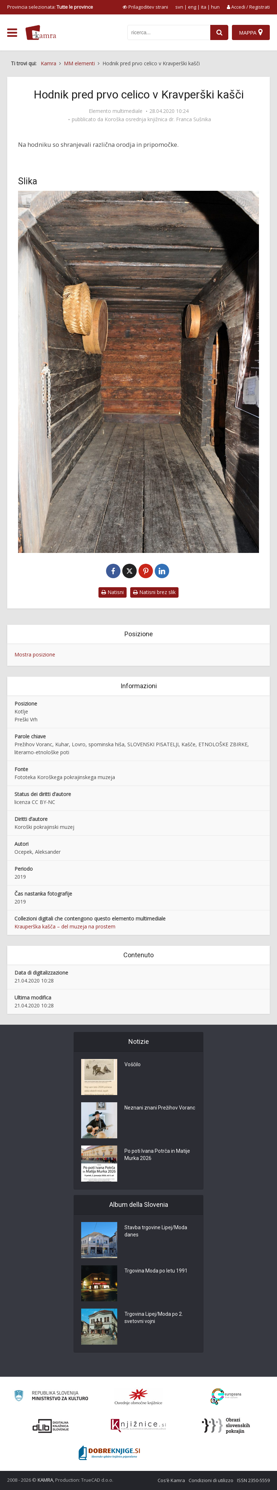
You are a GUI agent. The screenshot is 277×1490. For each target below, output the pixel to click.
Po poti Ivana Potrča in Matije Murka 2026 (157, 1154)
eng (192, 7)
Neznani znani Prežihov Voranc (159, 1108)
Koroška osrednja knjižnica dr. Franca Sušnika (158, 119)
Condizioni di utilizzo (211, 1480)
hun (215, 7)
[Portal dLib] (51, 1426)
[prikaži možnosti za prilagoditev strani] (145, 7)
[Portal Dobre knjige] (109, 1453)
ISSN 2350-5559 (253, 1480)
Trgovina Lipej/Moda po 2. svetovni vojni (153, 1317)
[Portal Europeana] (226, 1397)
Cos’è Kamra (171, 1480)
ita (203, 7)
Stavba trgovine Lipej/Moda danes (155, 1231)
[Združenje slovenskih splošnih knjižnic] (138, 1426)
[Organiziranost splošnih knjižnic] (138, 1397)
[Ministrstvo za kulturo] (51, 1397)
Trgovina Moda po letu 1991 (156, 1271)
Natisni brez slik (154, 592)
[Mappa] (251, 32)
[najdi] (219, 32)
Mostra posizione (34, 654)
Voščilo (132, 1064)
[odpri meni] (12, 33)
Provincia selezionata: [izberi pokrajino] (50, 7)
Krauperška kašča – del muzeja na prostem (64, 926)
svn (179, 7)
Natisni (112, 592)
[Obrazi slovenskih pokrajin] (226, 1426)
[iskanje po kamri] (168, 32)
